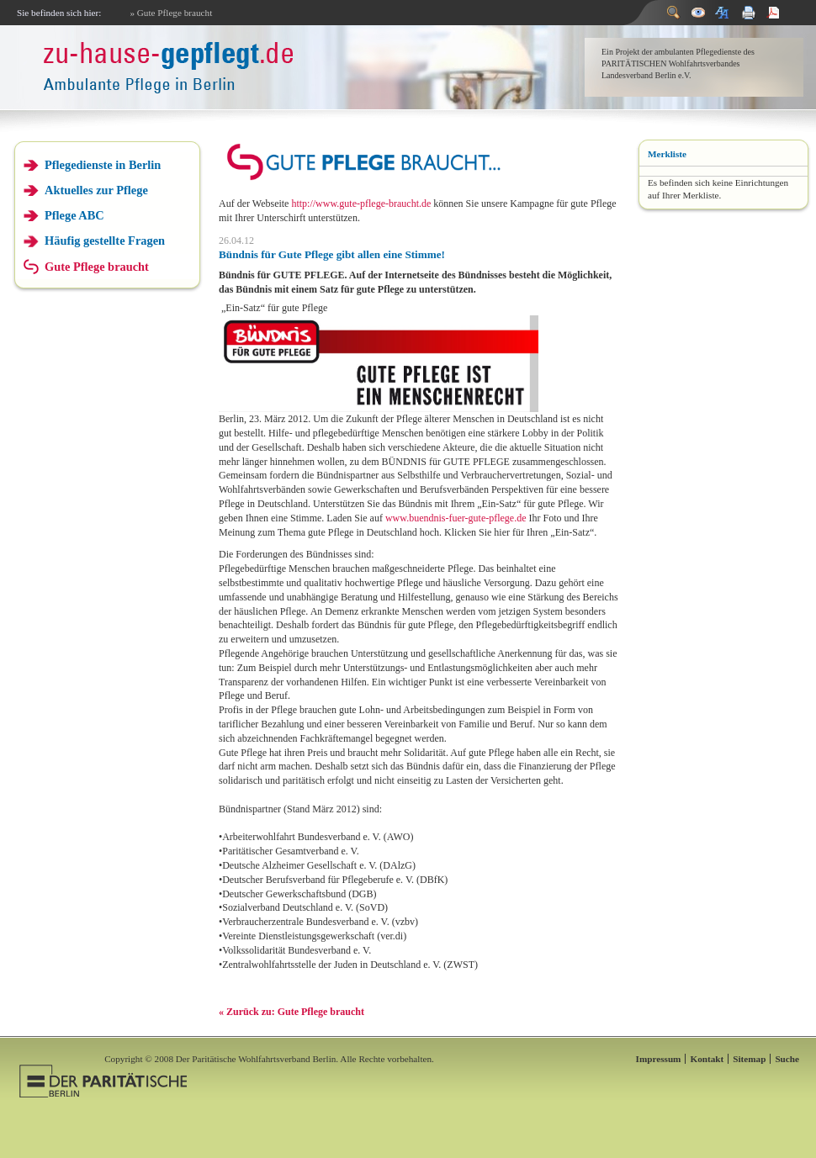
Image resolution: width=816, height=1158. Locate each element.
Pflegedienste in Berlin (103, 165)
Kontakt (706, 1059)
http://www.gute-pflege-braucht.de (362, 203)
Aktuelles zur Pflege (96, 190)
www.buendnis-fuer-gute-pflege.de (456, 518)
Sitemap (749, 1059)
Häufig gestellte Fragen (105, 240)
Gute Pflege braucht (97, 266)
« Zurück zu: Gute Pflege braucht (291, 1012)
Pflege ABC (74, 215)
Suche (787, 1059)
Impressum (658, 1059)
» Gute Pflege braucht (171, 13)
